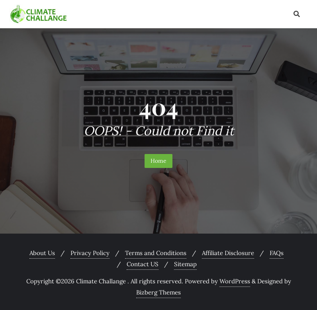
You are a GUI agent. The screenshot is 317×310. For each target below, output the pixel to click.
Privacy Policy (90, 253)
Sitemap (185, 264)
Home (158, 160)
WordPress (234, 281)
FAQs (277, 253)
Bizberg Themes (158, 292)
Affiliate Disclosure (228, 253)
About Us (42, 253)
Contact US (142, 264)
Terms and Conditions (155, 253)
